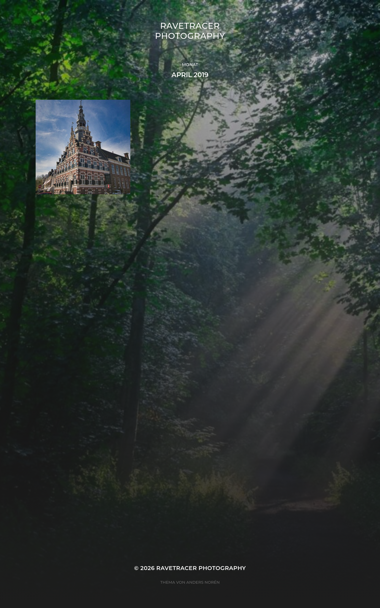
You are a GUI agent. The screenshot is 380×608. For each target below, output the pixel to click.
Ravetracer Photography (190, 31)
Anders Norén (203, 582)
